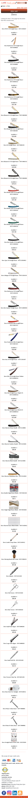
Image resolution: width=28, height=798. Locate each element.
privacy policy (5, 775)
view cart (14, 11)
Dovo (8, 6)
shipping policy (5, 773)
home (3, 6)
